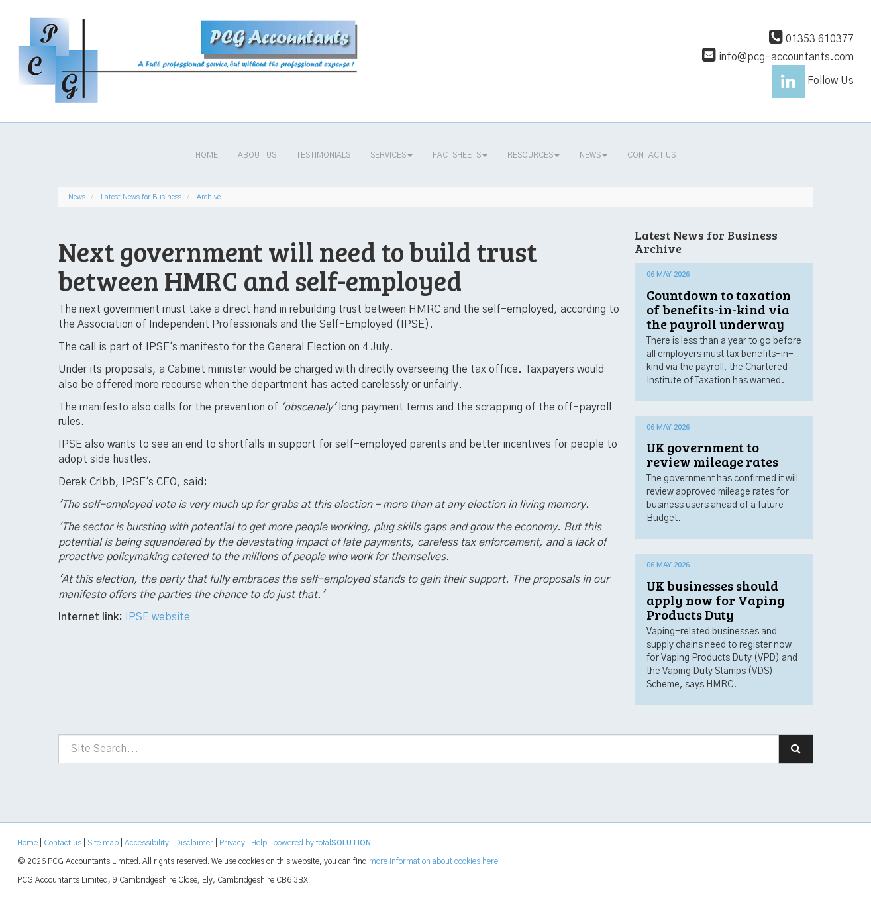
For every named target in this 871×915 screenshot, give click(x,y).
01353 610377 (811, 39)
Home (206, 155)
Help (259, 843)
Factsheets (460, 155)
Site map (103, 843)
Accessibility (147, 843)
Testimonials (323, 155)
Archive (209, 197)
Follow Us (813, 80)
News (593, 155)
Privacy (232, 843)
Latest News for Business (141, 197)
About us (257, 155)
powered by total (322, 843)
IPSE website (157, 617)
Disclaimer (194, 843)
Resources (533, 155)
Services (391, 155)
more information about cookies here (433, 861)
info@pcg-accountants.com (778, 57)
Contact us (651, 155)
